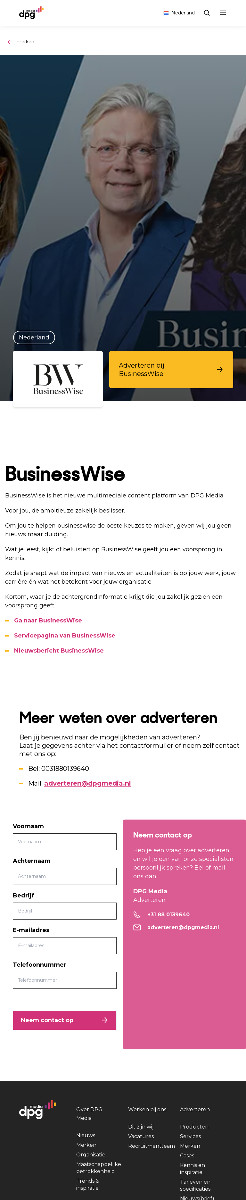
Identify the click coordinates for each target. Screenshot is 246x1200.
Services (190, 1136)
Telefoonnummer (39, 964)
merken (25, 42)
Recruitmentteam (151, 1146)
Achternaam (32, 860)
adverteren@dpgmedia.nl (87, 783)
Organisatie (90, 1155)
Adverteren (195, 1109)
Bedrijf (23, 895)
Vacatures (141, 1136)
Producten (194, 1127)
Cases (187, 1156)
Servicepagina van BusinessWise (64, 635)
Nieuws (85, 1135)
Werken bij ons (147, 1109)
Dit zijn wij (140, 1127)
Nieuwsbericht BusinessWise (59, 650)
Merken (86, 1145)
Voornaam (28, 826)
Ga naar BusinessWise (48, 620)
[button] (171, 369)
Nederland (179, 13)
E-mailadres (31, 930)
